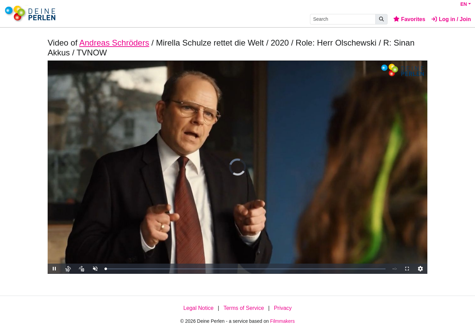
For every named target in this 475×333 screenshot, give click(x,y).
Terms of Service (244, 308)
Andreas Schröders (114, 42)
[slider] (245, 268)
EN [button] (463, 4)
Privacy (283, 308)
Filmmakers (282, 321)
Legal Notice (198, 308)
